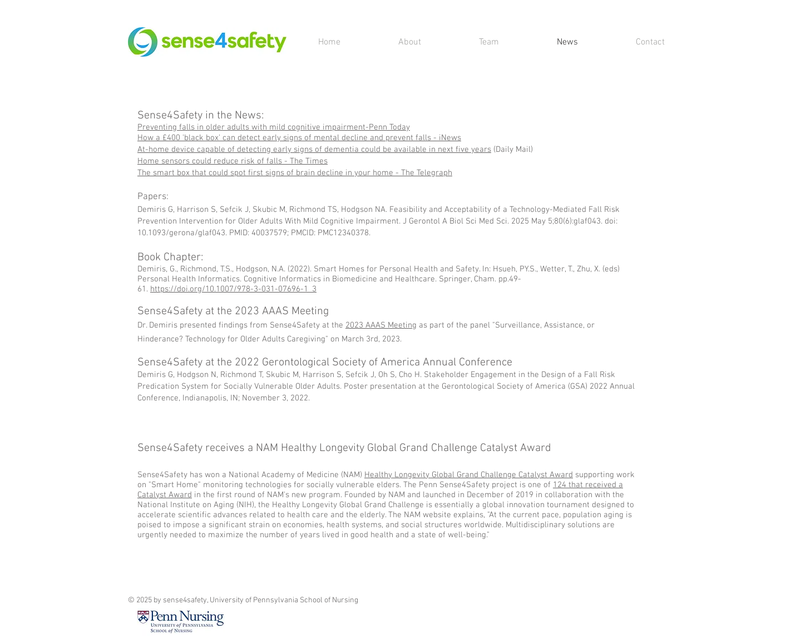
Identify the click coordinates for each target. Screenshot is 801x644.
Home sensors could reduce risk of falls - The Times (232, 161)
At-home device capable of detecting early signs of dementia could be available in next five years (314, 150)
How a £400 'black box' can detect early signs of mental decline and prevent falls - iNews (299, 138)
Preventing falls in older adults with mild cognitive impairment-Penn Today (273, 127)
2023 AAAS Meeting (381, 325)
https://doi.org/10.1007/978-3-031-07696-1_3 (233, 289)
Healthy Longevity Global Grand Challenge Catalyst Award (468, 475)
